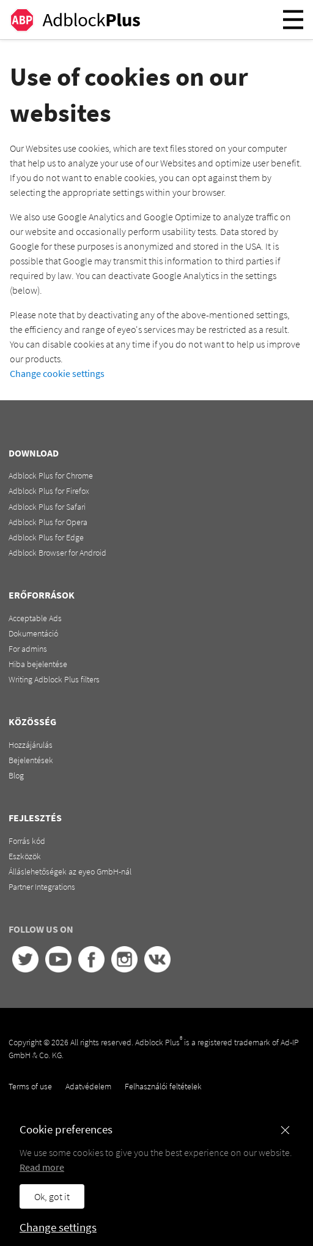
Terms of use (30, 1086)
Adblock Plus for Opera (48, 522)
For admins (28, 648)
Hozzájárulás (31, 744)
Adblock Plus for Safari (47, 506)
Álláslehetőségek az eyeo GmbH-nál (70, 871)
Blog (16, 775)
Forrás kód (27, 840)
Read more (42, 1167)
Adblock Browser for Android (57, 552)
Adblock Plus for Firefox (49, 490)
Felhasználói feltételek (163, 1086)
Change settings (58, 1227)
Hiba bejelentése (38, 664)
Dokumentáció (33, 633)
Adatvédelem (88, 1086)
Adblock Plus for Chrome (51, 475)
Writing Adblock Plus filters (54, 679)
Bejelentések (31, 760)
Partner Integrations (42, 886)
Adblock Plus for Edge (46, 537)
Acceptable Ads (35, 618)
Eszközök (25, 856)
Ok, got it (52, 1196)
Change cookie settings (57, 373)
